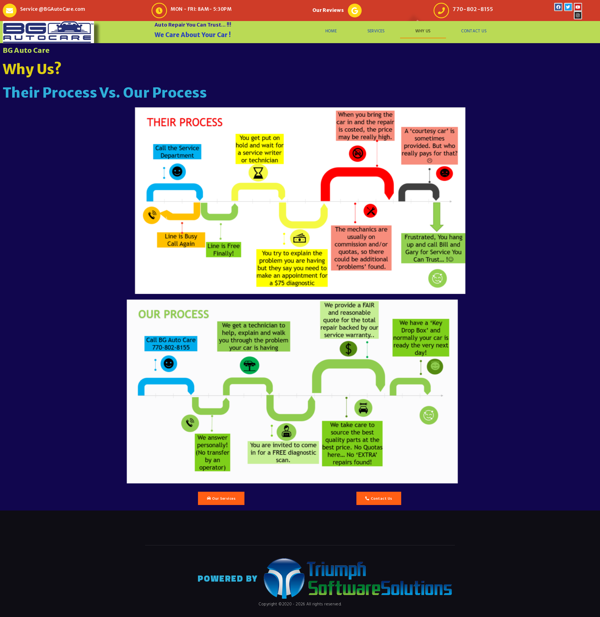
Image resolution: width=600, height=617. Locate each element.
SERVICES (376, 31)
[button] (221, 498)
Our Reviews (328, 10)
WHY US (423, 31)
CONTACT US (474, 31)
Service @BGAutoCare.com (52, 9)
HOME (331, 31)
